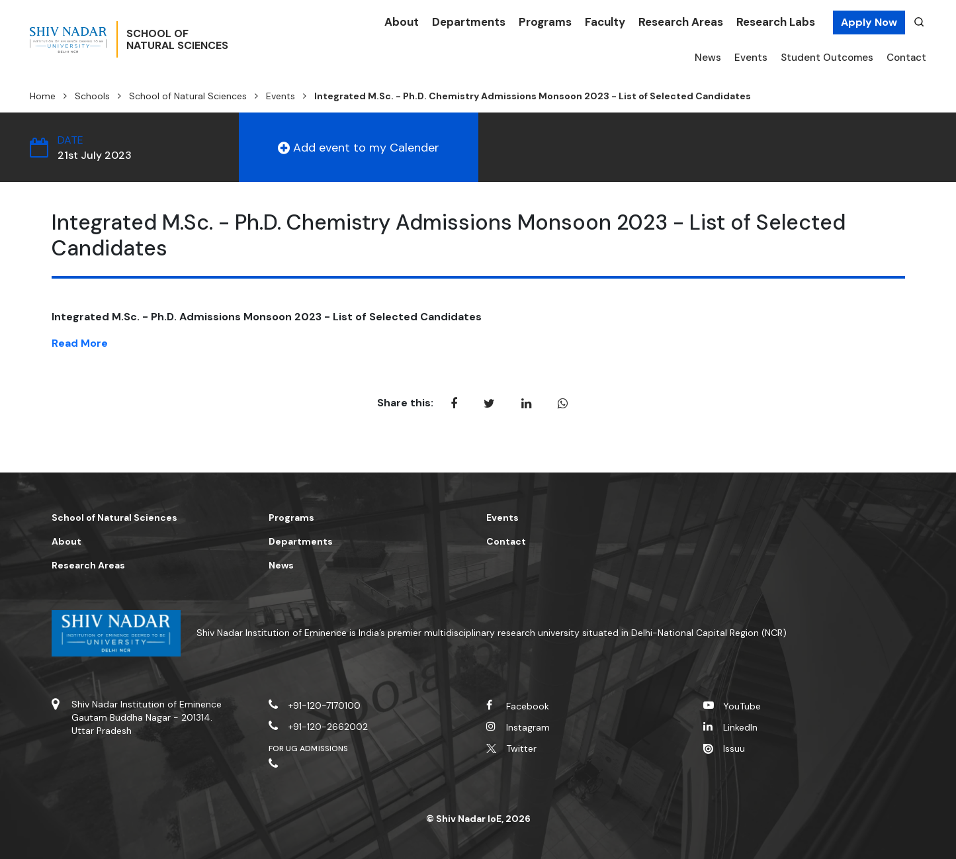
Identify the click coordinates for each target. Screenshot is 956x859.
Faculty (605, 22)
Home (43, 96)
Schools (92, 96)
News (708, 57)
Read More (80, 343)
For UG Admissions (308, 748)
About (401, 22)
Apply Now (869, 22)
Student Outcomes (827, 57)
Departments (468, 22)
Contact (906, 57)
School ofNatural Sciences (206, 40)
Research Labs (775, 22)
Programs (545, 22)
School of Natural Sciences (188, 96)
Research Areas (680, 22)
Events (750, 57)
